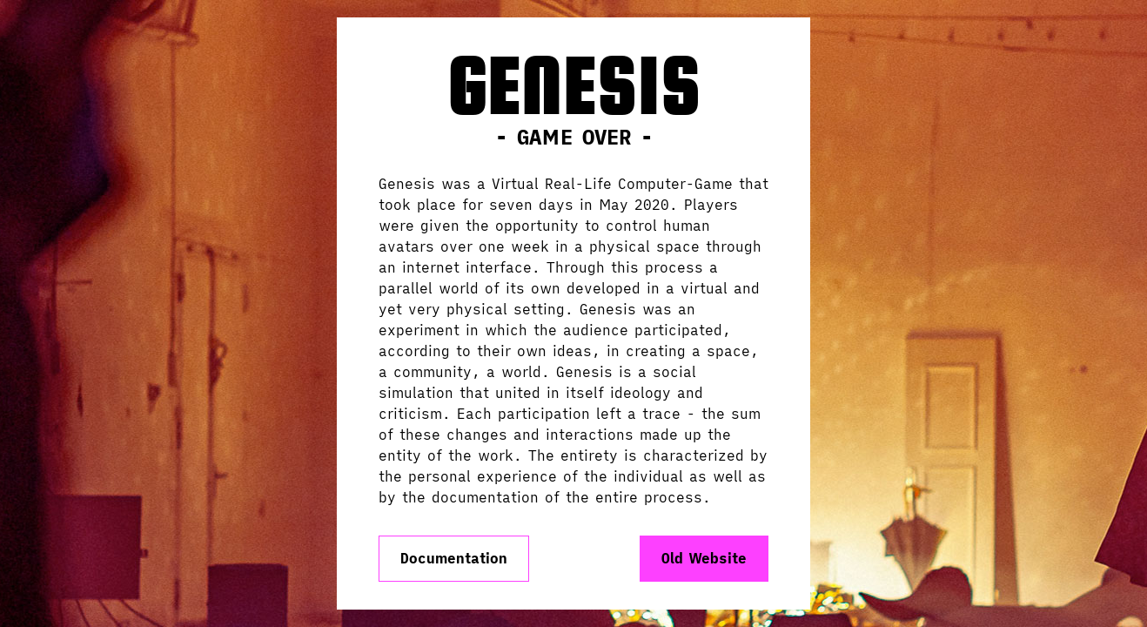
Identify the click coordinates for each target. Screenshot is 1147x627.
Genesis (573, 87)
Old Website (704, 558)
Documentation (453, 558)
